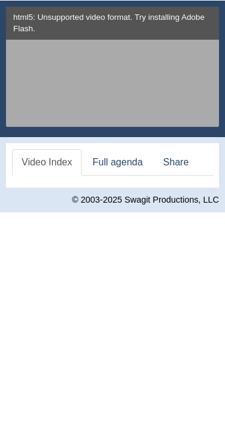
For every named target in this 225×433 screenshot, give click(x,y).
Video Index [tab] (47, 162)
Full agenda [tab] (117, 162)
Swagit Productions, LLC (171, 199)
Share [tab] (176, 162)
